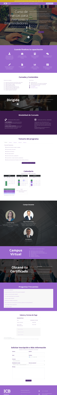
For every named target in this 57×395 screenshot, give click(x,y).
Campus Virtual (50, 3)
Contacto (32, 3)
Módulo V (24, 142)
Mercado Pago (20, 314)
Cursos (20, 3)
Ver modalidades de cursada (35, 85)
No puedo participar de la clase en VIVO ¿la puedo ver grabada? (15, 277)
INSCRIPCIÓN (41, 32)
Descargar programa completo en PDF (28, 162)
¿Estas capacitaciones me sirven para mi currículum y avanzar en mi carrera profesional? (19, 288)
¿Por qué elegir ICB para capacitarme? (11, 290)
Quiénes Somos (26, 3)
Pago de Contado (21, 317)
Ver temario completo (34, 87)
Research (36, 3)
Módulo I (6, 142)
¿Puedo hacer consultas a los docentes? (11, 286)
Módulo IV (20, 142)
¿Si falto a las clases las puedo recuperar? (11, 279)
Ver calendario (33, 86)
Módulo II (10, 142)
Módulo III (15, 142)
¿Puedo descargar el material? (9, 284)
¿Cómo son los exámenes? (9, 275)
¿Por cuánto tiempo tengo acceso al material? (12, 281)
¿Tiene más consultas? (8, 292)
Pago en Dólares (20, 320)
